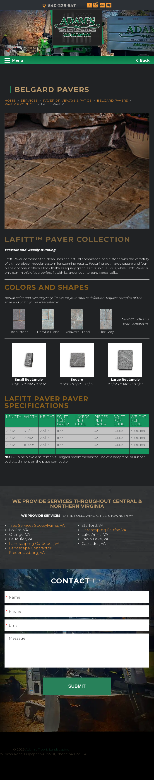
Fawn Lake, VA (95, 539)
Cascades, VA (94, 543)
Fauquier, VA (20, 539)
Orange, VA (19, 534)
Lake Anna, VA (95, 534)
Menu (14, 60)
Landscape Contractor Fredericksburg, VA (30, 550)
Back (142, 60)
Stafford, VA (92, 525)
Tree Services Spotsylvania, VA (37, 525)
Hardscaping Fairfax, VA (104, 530)
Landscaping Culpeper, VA (34, 543)
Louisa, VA (18, 530)
